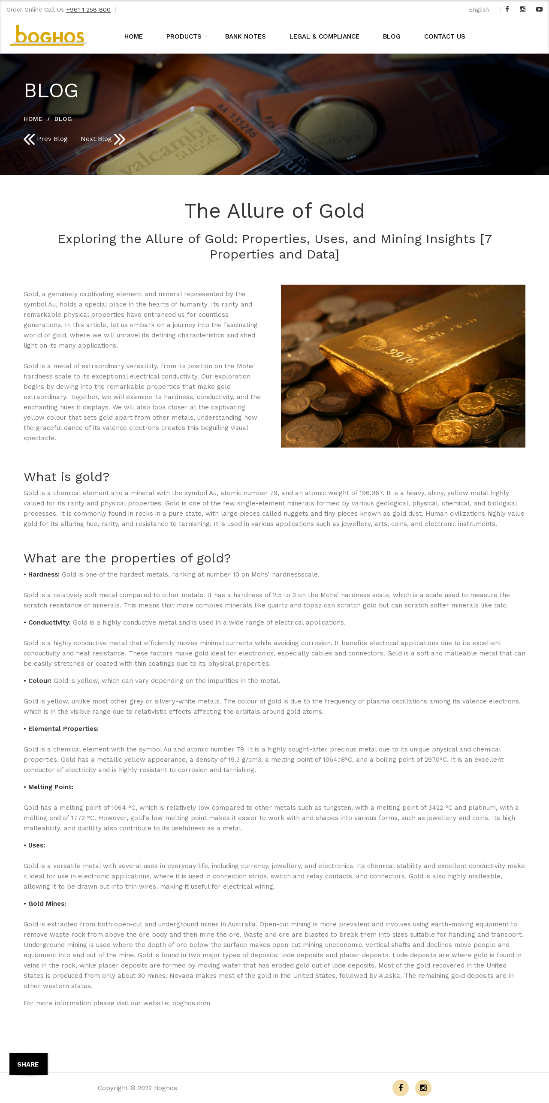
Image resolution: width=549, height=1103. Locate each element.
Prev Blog (46, 139)
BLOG (392, 36)
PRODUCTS (184, 36)
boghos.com (191, 1003)
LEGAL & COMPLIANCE (324, 36)
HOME (133, 36)
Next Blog (103, 139)
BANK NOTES (245, 36)
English (479, 9)
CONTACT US (444, 36)
